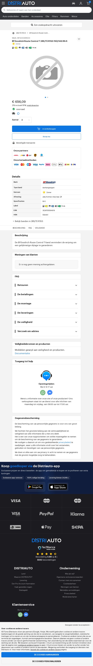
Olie (47, 16)
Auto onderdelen (11, 16)
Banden (25, 16)
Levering (23, 580)
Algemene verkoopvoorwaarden (70, 577)
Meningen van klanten (70, 587)
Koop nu (46, 136)
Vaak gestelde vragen (23, 587)
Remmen (64, 16)
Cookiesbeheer (69, 583)
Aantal (15, 120)
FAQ (30, 228)
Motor (74, 16)
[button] (73, 3)
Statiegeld (23, 590)
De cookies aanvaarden (46, 655)
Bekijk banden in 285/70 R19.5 (27, 221)
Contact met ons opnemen (70, 580)
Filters (55, 16)
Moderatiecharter (70, 597)
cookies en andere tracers (28, 645)
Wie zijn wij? (70, 573)
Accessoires (37, 16)
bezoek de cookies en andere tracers (45, 649)
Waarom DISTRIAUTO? (23, 577)
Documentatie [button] (22, 353)
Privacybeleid (69, 593)
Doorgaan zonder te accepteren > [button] (77, 625)
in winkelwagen (46, 128)
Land (23, 573)
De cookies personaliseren (46, 661)
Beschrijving (19, 228)
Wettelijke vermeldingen (70, 590)
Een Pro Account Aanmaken (23, 583)
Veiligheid (40, 228)
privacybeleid (65, 442)
